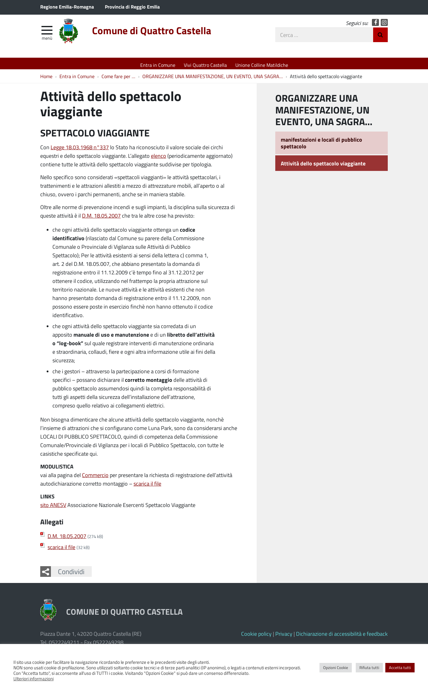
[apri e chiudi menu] (47, 32)
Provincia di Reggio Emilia (132, 6)
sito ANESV (53, 508)
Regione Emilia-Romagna (67, 6)
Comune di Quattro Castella (165, 34)
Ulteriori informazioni (33, 678)
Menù (47, 41)
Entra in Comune (157, 64)
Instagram (384, 25)
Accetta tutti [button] (400, 667)
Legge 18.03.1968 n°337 (80, 150)
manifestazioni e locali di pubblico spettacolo (321, 146)
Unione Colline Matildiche (261, 64)
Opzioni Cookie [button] (335, 667)
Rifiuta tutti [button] (369, 667)
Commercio (95, 478)
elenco (158, 159)
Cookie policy (256, 636)
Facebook (375, 25)
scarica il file (147, 486)
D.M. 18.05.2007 (101, 218)
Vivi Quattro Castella (205, 64)
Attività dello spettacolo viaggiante (323, 166)
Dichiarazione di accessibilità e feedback (342, 636)
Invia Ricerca (380, 37)
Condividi (71, 574)
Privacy (283, 636)
